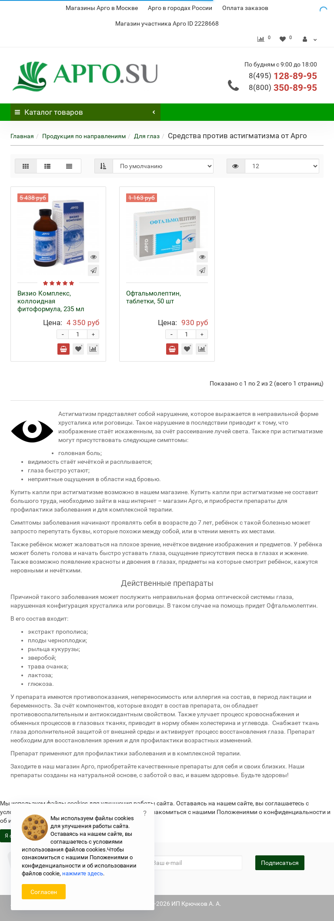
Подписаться (280, 862)
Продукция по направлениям (84, 136)
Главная (22, 136)
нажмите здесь (82, 873)
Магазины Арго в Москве (102, 7)
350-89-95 (283, 88)
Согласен (43, 891)
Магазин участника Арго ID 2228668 (167, 23)
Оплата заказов (245, 7)
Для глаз (147, 136)
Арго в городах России (180, 7)
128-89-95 (283, 76)
